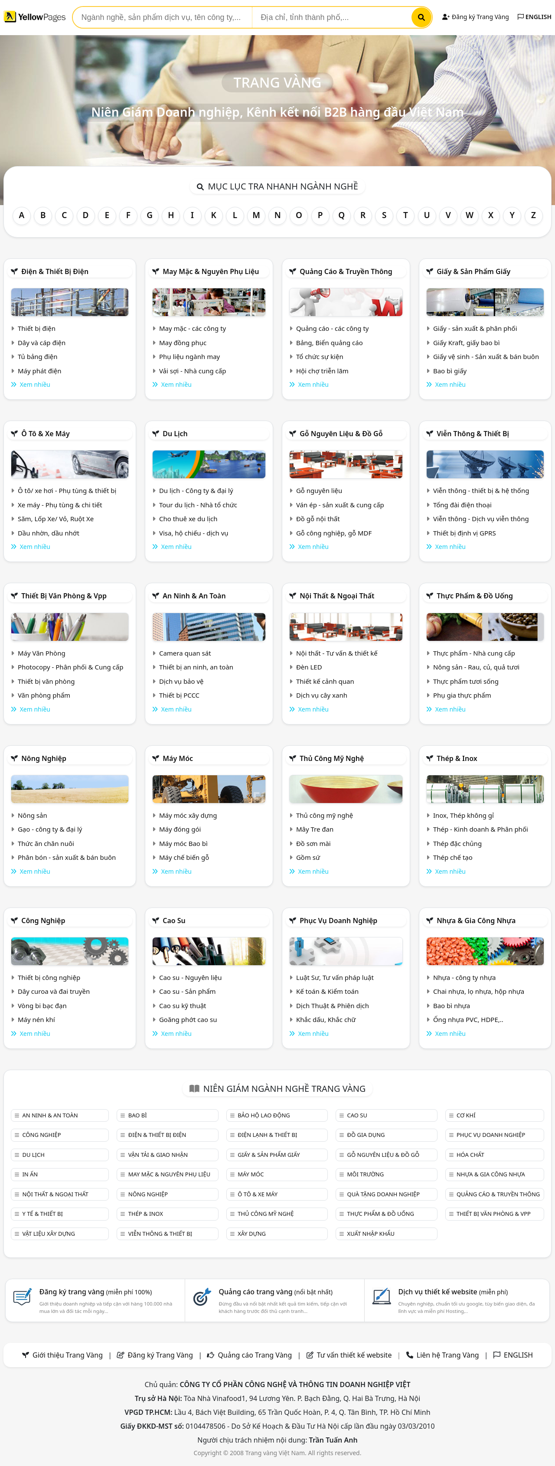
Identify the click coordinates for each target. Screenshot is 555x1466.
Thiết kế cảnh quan (325, 681)
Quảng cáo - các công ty (332, 328)
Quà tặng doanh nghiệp (383, 1194)
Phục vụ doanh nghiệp (338, 920)
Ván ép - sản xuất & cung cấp (340, 504)
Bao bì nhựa (451, 1005)
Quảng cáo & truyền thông (346, 271)
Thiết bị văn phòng (46, 681)
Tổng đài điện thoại (462, 504)
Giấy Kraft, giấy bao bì (466, 342)
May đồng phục (182, 342)
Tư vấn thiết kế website (355, 1355)
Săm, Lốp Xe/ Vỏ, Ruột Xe (56, 518)
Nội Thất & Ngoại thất (337, 596)
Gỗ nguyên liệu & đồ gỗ (341, 433)
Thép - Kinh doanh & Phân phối (480, 829)
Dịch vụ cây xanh (321, 695)
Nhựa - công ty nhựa (464, 977)
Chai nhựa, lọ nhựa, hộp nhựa (478, 991)
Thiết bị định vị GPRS (464, 533)
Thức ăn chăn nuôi (46, 843)
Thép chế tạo (453, 857)
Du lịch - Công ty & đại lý (196, 490)
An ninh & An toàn (194, 596)
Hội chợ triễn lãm (322, 370)
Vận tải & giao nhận (158, 1155)
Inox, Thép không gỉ (463, 815)
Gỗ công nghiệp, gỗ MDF (334, 533)
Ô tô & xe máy (45, 433)
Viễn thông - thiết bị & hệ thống (481, 490)
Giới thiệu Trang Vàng (68, 1355)
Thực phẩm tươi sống (466, 681)
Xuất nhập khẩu (371, 1233)
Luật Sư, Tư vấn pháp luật (335, 977)
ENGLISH (535, 17)
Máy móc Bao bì (183, 843)
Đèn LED (309, 667)
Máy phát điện (40, 370)
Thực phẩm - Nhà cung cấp (474, 653)
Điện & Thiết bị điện (54, 271)
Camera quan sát (185, 653)
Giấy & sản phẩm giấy (473, 271)
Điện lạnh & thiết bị (267, 1135)
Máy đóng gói (180, 829)
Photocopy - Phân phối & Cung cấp (71, 667)
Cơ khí (466, 1115)
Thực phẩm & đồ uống (475, 596)
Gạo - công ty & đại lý (50, 829)
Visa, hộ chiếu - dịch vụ (194, 533)
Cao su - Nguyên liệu (190, 977)
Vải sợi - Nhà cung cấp (192, 370)
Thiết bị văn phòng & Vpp (64, 596)
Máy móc (178, 758)
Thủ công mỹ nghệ (332, 758)
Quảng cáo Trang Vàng (255, 1355)
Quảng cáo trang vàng (276, 1291)
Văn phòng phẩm (44, 695)
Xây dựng (252, 1233)
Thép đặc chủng (457, 843)
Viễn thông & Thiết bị (473, 433)
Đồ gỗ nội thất (318, 518)
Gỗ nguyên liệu (319, 490)
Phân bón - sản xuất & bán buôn (67, 857)
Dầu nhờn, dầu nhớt (48, 533)
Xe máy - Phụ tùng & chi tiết (60, 504)
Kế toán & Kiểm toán (327, 991)
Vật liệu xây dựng (48, 1233)
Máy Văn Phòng (41, 653)
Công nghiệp (43, 920)
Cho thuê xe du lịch (188, 518)
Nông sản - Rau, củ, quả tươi (476, 667)
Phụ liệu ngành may (189, 356)
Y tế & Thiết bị (42, 1214)
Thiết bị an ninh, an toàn (196, 667)
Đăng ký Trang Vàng (475, 17)
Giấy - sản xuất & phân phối (475, 328)
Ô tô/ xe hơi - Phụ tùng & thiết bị (67, 490)
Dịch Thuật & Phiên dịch (332, 1005)
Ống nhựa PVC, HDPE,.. (468, 1019)
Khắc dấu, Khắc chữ (326, 1019)
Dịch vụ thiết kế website (453, 1291)
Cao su (174, 920)
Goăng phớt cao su (188, 1019)
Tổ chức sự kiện (319, 356)
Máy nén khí (36, 1019)
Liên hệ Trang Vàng (448, 1355)
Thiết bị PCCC (179, 695)
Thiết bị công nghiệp (49, 977)
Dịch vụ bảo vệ (181, 681)
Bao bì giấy (450, 370)
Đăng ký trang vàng (95, 1291)
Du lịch (175, 433)
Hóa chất (470, 1155)
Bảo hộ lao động (264, 1115)
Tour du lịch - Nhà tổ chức (198, 504)
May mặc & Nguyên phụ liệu (211, 271)
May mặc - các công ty (192, 328)
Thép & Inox (457, 758)
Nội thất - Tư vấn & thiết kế (337, 653)
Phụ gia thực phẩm (462, 695)
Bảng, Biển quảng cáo (329, 342)
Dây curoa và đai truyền (54, 991)
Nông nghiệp (43, 758)
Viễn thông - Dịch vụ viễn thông (481, 518)
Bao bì (137, 1115)
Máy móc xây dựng (188, 815)
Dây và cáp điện (41, 342)
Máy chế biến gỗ (184, 857)
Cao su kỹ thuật (182, 1005)
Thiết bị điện (37, 328)
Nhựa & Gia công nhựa (476, 920)
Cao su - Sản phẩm (187, 991)
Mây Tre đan (314, 829)
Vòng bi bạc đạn (42, 1005)
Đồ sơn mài (313, 843)
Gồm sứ (308, 857)
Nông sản (32, 815)
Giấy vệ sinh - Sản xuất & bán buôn (486, 356)
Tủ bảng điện (38, 356)
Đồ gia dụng (366, 1135)
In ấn (30, 1174)
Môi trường (365, 1174)
